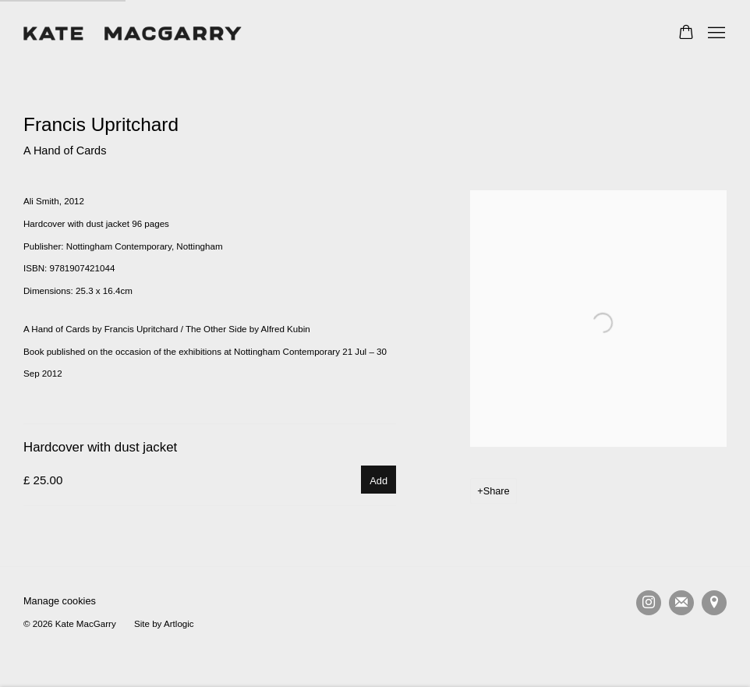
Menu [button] (715, 33)
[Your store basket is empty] (686, 33)
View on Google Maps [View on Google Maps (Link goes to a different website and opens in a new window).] (714, 602)
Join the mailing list (681, 602)
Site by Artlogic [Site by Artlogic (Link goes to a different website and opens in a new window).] (164, 623)
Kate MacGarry (132, 34)
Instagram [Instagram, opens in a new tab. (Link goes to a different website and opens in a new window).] (648, 602)
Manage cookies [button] (59, 601)
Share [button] (496, 491)
